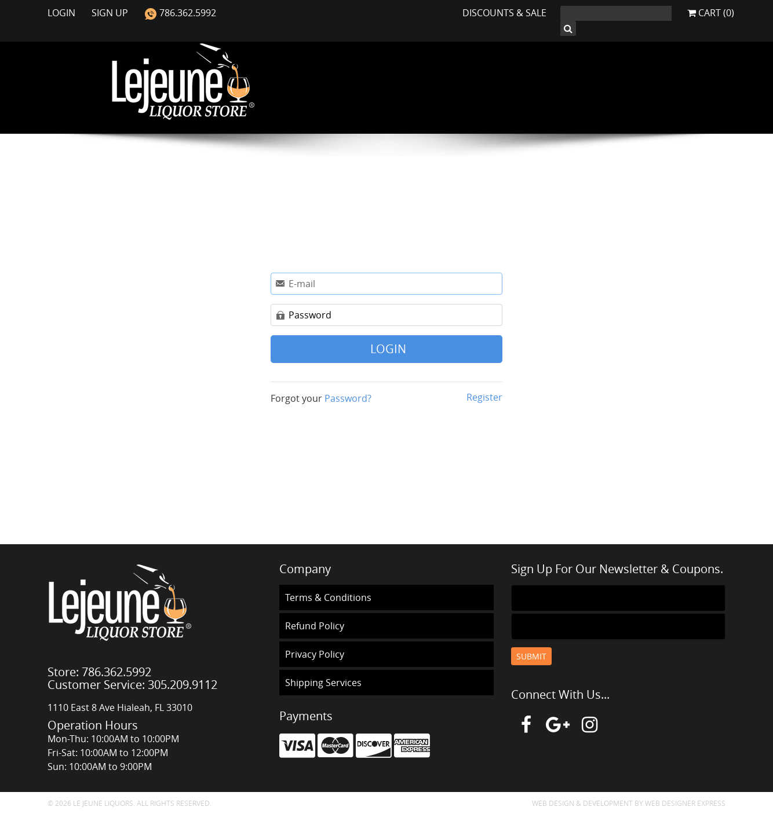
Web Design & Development (582, 803)
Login (63, 12)
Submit (531, 656)
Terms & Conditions (328, 597)
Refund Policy (314, 625)
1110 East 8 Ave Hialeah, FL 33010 (120, 707)
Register (483, 397)
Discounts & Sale (504, 12)
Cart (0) (710, 12)
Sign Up (111, 12)
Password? (347, 398)
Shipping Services (323, 682)
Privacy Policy (314, 654)
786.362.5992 (180, 12)
